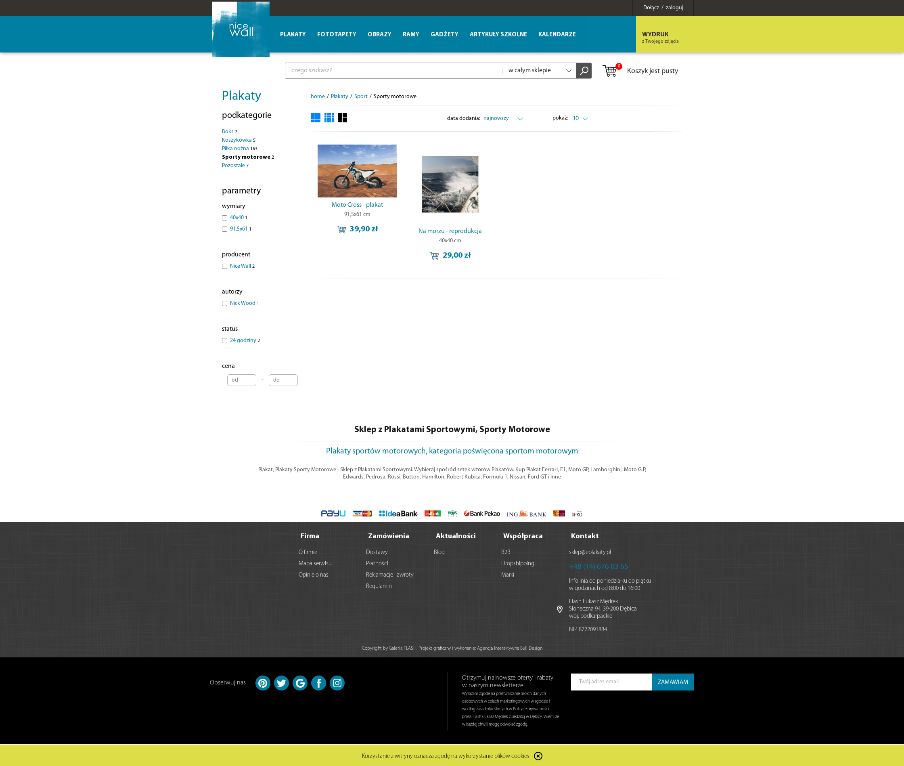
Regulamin (379, 586)
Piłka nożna (239, 149)
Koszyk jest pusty (640, 71)
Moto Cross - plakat (357, 205)
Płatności (377, 563)
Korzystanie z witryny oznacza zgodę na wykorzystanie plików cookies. (446, 756)
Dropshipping (517, 563)
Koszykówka (238, 140)
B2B (506, 552)
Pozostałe (235, 166)
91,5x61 (240, 229)
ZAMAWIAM (673, 682)
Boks (229, 132)
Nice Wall (242, 266)
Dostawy (377, 552)
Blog (439, 552)
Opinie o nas (314, 574)
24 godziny (245, 341)
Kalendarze (557, 35)
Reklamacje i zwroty (390, 574)
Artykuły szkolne (498, 35)
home (318, 97)
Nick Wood (244, 303)
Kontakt (585, 535)
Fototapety (336, 35)
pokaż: (561, 118)
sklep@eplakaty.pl (590, 552)
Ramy (411, 35)
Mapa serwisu (315, 563)
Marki (507, 574)
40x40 (238, 218)
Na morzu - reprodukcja (450, 231)
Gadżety (444, 35)
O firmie (308, 552)
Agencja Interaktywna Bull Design (509, 647)
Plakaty (241, 96)
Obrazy (379, 35)
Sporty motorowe (248, 157)
